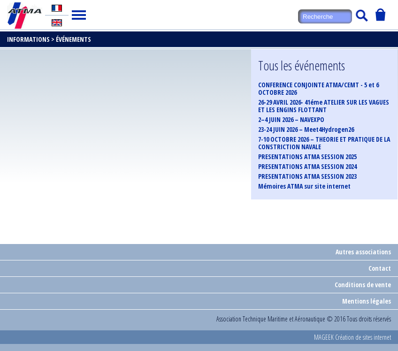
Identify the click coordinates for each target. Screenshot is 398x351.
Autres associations (363, 251)
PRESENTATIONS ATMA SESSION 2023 (307, 176)
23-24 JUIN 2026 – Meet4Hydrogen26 (306, 129)
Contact (379, 268)
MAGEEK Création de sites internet (352, 337)
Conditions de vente (363, 284)
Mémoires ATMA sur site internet (304, 186)
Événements (73, 39)
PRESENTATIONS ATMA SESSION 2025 (307, 156)
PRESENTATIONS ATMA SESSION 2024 (307, 166)
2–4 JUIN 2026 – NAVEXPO (291, 119)
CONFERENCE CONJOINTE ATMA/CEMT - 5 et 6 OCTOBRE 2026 (318, 88)
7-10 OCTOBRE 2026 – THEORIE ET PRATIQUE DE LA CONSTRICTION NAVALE (324, 143)
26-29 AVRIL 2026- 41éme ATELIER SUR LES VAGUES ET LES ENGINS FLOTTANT (323, 106)
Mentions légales (366, 301)
